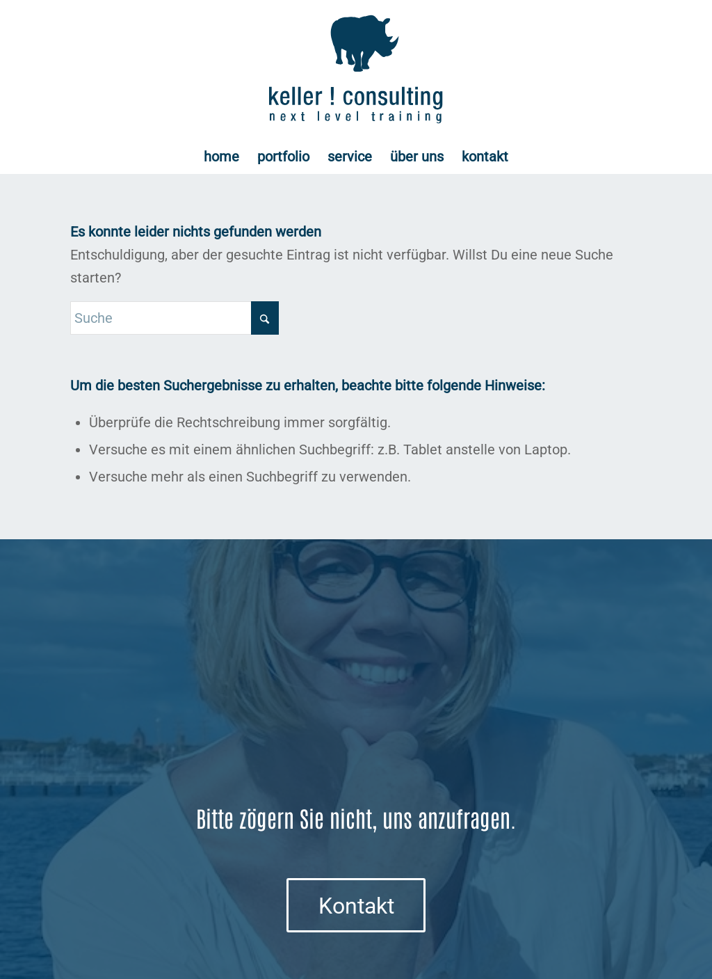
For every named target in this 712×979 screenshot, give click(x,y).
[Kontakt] (356, 905)
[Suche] (174, 318)
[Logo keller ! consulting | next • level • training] (356, 69)
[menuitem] (221, 156)
